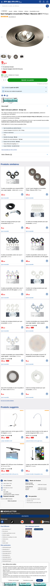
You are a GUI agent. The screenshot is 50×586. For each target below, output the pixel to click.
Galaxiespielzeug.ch (6, 551)
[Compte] (44, 2)
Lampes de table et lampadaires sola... (34, 474)
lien (9, 570)
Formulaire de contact (8, 487)
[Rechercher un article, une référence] (25, 6)
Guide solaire (5, 542)
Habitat (15, 11)
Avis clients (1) (6, 154)
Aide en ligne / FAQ (7, 483)
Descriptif (4, 106)
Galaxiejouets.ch (5, 549)
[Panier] (47, 2)
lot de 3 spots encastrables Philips (18, 124)
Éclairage (20, 11)
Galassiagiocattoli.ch (6, 553)
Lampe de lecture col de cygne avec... (34, 440)
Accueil (10, 11)
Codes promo (5, 539)
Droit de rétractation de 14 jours (33, 499)
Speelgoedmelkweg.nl (7, 559)
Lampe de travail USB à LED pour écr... (10, 474)
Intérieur (26, 11)
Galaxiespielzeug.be (6, 561)
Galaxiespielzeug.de (6, 547)
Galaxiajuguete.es (6, 555)
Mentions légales (6, 535)
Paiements (6, 498)
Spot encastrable (5, 198)
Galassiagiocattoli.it (6, 557)
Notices (4, 541)
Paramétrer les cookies (28, 580)
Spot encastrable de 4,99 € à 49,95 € (9, 149)
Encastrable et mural (34, 11)
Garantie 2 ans (30, 500)
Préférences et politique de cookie (9, 537)
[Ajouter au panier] (28, 80)
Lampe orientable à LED (6, 440)
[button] (24, 88)
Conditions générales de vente (8, 533)
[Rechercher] (47, 6)
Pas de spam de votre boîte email (34, 502)
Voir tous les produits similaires (7, 400)
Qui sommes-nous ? (6, 529)
